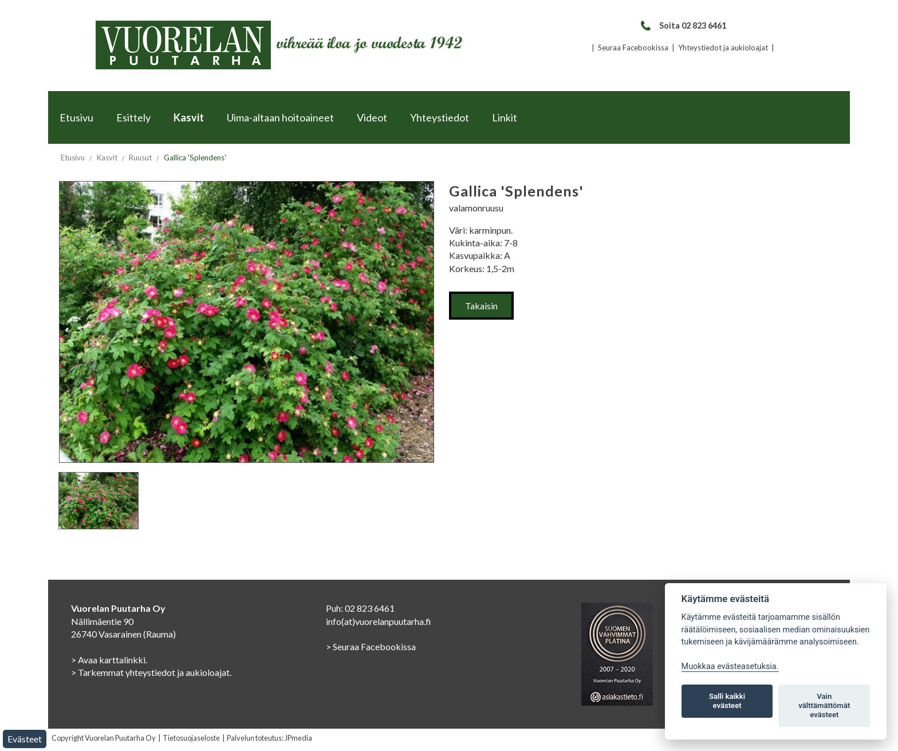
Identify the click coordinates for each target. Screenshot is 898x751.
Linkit (504, 117)
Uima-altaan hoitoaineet (280, 117)
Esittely (133, 117)
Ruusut (140, 157)
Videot (372, 117)
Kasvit (189, 117)
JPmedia (298, 737)
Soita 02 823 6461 (683, 25)
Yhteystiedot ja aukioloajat (723, 47)
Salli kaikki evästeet (727, 701)
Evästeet (24, 738)
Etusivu (76, 117)
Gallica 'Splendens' (195, 157)
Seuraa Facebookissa (633, 47)
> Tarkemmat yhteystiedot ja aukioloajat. (151, 672)
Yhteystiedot (439, 117)
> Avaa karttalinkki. (109, 659)
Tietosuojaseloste (191, 737)
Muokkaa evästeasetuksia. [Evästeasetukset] (730, 666)
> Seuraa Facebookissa (371, 646)
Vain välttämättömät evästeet (824, 705)
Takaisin (481, 305)
